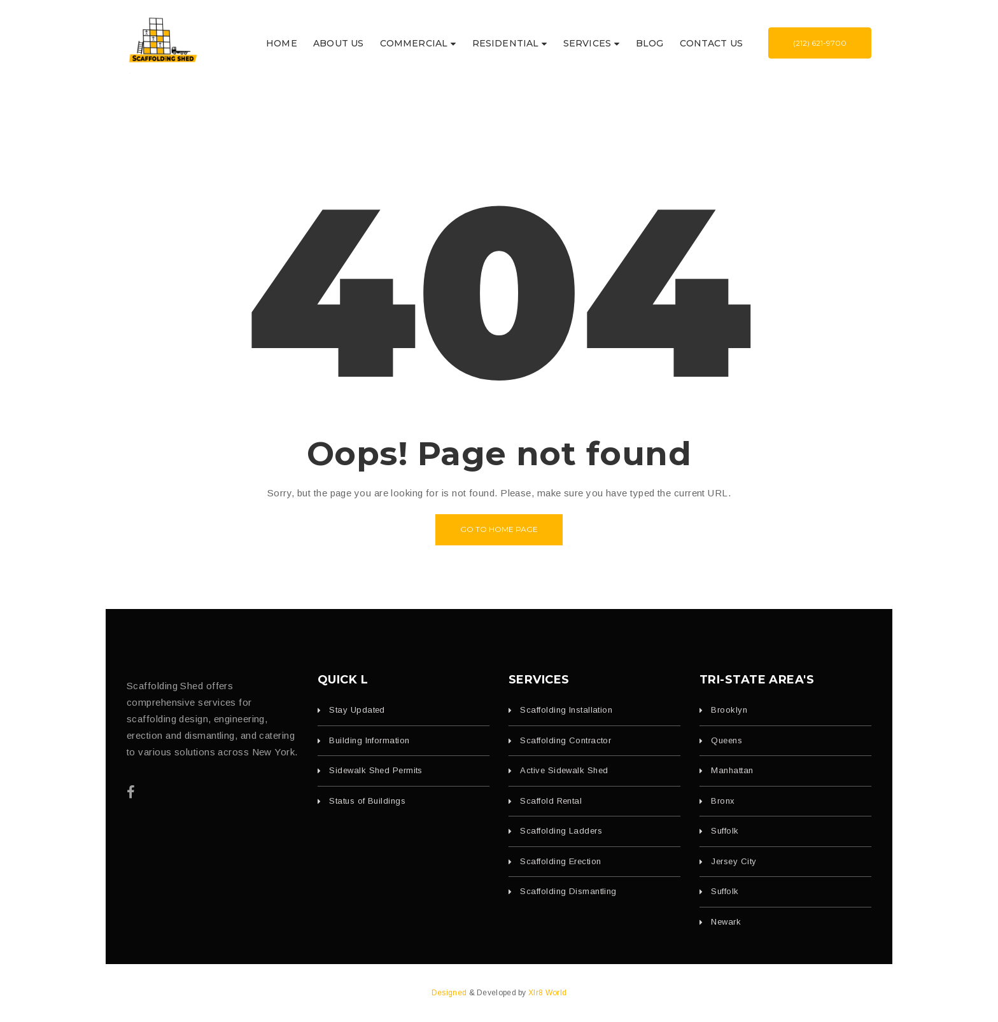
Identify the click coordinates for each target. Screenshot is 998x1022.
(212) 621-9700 (820, 43)
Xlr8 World (547, 992)
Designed (450, 992)
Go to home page (499, 529)
